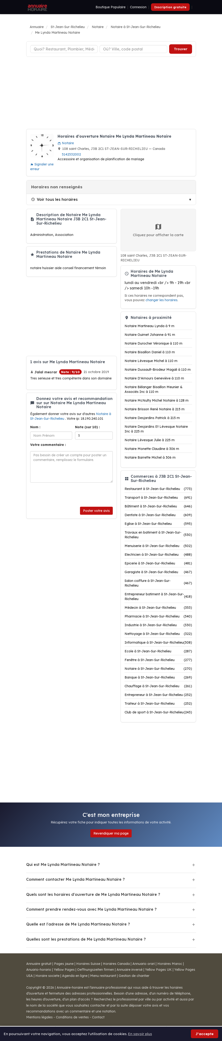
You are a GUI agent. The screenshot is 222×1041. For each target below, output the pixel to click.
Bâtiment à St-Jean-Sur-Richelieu (158, 506)
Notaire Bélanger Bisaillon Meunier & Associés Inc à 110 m (154, 389)
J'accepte (205, 1034)
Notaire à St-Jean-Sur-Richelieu (158, 668)
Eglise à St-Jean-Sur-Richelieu (158, 523)
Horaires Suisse (88, 964)
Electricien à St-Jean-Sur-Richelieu (158, 554)
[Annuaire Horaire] (37, 7)
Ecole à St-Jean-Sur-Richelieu (158, 651)
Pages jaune (64, 964)
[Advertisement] (111, 94)
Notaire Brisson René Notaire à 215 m (154, 409)
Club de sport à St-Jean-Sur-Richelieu (158, 712)
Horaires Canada (116, 964)
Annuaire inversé (129, 969)
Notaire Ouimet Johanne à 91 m (150, 335)
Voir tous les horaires (54, 199)
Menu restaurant (103, 976)
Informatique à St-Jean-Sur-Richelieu (158, 642)
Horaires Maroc (169, 964)
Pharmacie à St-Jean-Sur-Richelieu (158, 616)
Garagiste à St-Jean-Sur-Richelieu (158, 572)
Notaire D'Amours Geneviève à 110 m (154, 378)
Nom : (35, 427)
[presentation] (66, 495)
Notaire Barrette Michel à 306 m (150, 457)
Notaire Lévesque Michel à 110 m (151, 361)
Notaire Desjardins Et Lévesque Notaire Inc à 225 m (156, 428)
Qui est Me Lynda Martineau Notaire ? (63, 864)
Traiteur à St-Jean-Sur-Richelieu (158, 703)
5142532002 (71, 154)
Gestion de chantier (134, 976)
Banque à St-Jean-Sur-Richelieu (158, 677)
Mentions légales (39, 1017)
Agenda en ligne (75, 976)
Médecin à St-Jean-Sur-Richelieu (158, 607)
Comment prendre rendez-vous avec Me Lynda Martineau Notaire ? (91, 909)
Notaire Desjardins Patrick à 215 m (152, 418)
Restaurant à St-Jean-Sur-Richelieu (158, 488)
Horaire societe (47, 976)
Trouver (180, 49)
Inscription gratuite (170, 7)
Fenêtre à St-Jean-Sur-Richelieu (158, 660)
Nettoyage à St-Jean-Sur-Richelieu (158, 633)
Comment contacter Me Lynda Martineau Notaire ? (75, 879)
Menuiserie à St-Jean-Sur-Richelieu (158, 545)
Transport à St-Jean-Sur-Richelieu (158, 497)
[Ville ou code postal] (133, 49)
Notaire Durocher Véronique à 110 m (153, 343)
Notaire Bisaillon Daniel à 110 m (150, 352)
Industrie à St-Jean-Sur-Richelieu (158, 625)
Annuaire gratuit (38, 964)
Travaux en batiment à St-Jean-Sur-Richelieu (158, 534)
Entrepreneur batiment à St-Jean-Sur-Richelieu (158, 596)
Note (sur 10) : (87, 427)
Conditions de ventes (72, 1017)
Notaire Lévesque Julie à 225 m (150, 440)
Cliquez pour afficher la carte (158, 230)
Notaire (66, 143)
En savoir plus (140, 1034)
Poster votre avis (96, 511)
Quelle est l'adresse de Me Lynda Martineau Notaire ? (78, 924)
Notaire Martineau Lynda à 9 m (149, 326)
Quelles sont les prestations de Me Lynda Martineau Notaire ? (86, 939)
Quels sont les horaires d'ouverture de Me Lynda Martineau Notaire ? (93, 894)
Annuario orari (143, 964)
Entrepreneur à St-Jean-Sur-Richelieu (158, 694)
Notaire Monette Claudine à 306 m (152, 449)
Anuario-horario (38, 969)
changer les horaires (161, 300)
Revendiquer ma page (111, 833)
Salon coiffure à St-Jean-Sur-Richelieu (158, 583)
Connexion (138, 7)
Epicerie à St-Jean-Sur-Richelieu (158, 563)
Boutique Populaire (111, 7)
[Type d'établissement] (64, 49)
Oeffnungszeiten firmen (95, 969)
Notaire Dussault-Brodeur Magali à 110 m (158, 369)
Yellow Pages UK (158, 969)
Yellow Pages (64, 969)
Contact (98, 1017)
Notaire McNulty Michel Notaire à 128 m (156, 400)
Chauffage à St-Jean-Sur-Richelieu (158, 686)
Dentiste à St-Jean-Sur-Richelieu (158, 515)
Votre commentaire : (48, 445)
